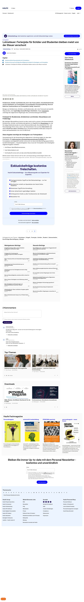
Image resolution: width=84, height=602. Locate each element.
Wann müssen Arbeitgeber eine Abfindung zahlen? (16, 279)
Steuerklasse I (44, 123)
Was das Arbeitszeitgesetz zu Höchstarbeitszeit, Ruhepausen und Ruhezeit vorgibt (44, 254)
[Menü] (13, 8)
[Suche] (72, 8)
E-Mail (27, 467)
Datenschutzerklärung (37, 208)
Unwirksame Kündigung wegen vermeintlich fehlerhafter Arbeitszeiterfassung (43, 259)
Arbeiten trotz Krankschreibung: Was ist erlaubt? (44, 264)
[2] (32, 231)
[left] (55, 375)
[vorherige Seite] (27, 231)
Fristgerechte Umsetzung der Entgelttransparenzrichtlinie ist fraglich (13, 254)
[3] (35, 231)
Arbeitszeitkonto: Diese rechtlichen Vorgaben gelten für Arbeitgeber (16, 290)
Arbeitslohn (45, 111)
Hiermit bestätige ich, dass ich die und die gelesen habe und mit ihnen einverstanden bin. (29, 209)
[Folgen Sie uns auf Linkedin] (44, 502)
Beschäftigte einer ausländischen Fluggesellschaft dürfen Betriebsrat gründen (44, 248)
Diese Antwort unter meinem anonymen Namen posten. (17, 319)
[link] (5, 13)
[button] (78, 8)
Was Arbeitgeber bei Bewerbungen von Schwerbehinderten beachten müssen (13, 285)
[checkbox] (10, 208)
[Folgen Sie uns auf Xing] (46, 502)
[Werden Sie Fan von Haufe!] (50, 502)
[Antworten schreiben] (12, 335)
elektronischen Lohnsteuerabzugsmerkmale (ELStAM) (28, 139)
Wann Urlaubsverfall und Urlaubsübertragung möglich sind (16, 259)
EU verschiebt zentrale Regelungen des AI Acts (44, 272)
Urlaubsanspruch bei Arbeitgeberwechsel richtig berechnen (15, 270)
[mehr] (78, 13)
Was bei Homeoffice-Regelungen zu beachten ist (44, 291)
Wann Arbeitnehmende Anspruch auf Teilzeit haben (16, 294)
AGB (28, 208)
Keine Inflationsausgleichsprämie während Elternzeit (45, 268)
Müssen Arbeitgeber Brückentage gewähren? (43, 282)
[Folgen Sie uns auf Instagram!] (48, 502)
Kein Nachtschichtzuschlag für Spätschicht (43, 286)
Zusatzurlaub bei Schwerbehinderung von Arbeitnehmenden (14, 265)
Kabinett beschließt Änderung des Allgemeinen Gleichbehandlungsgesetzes (44, 278)
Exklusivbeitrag (6, 49)
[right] (57, 375)
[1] (30, 231)
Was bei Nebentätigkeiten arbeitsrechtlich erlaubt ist (16, 275)
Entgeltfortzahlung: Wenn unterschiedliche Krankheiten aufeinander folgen (14, 248)
